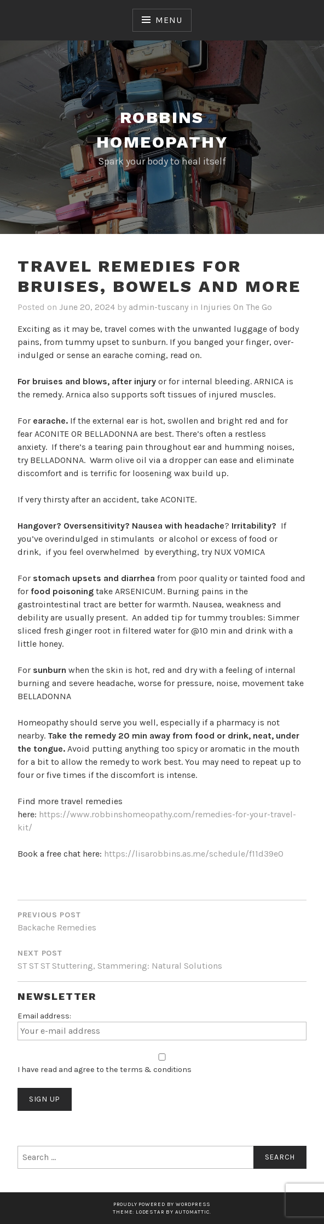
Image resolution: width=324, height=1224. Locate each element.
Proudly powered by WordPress (162, 1204)
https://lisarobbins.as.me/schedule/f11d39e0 (194, 853)
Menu (168, 20)
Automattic (192, 1212)
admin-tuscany (158, 307)
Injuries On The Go (236, 307)
